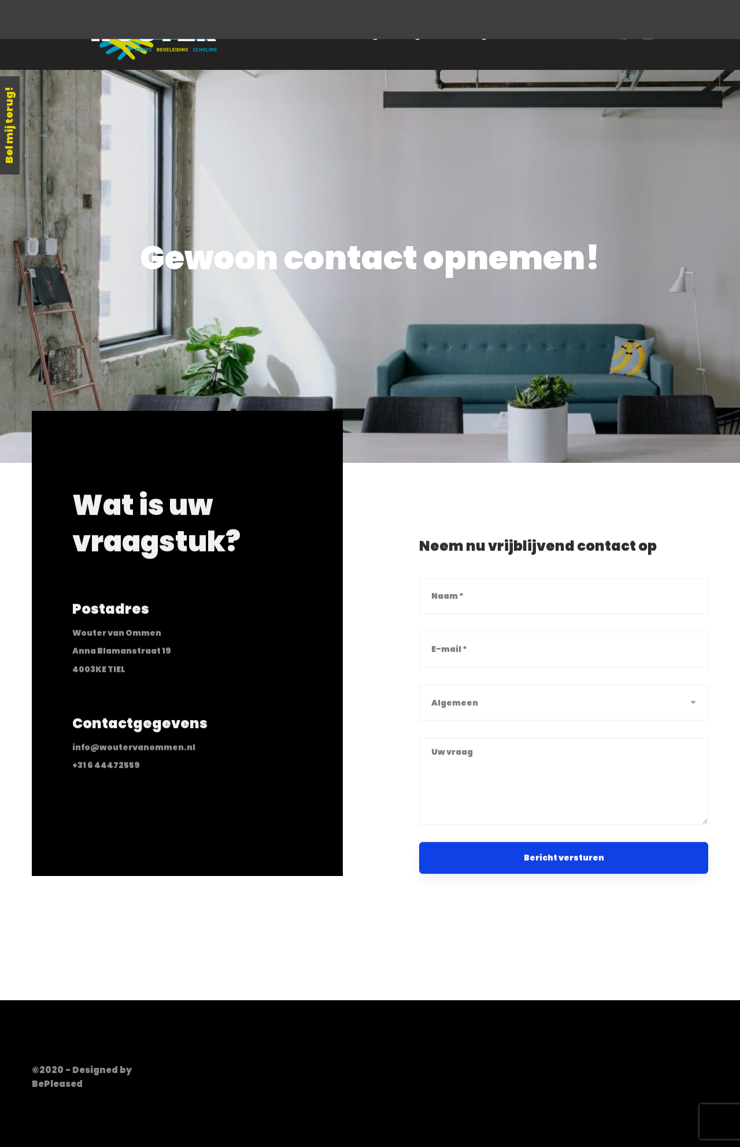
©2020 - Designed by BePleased (82, 1077)
